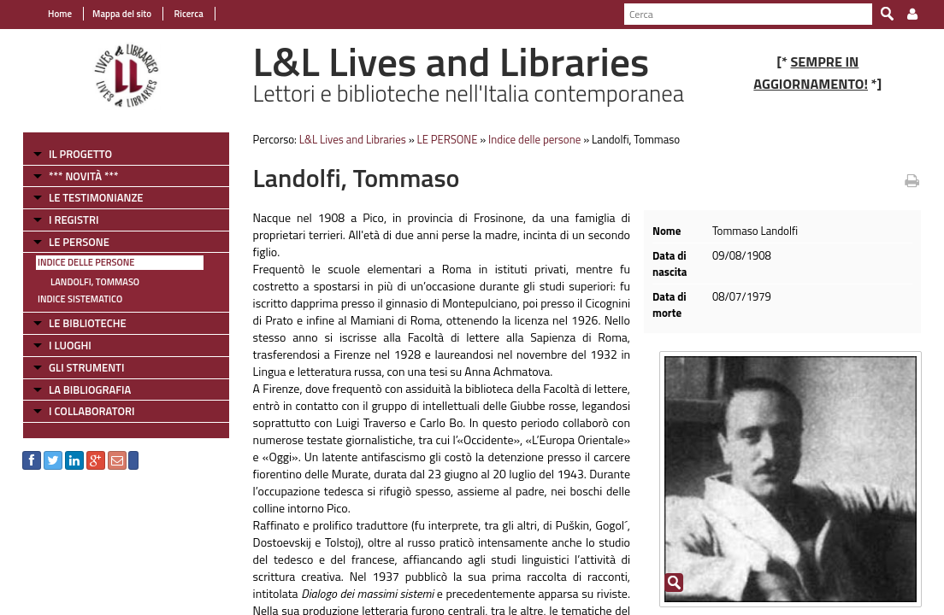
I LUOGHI (60, 345)
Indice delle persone (76, 262)
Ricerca (178, 13)
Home (50, 13)
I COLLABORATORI (82, 410)
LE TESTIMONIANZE (86, 197)
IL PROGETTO (71, 153)
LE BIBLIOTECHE (78, 322)
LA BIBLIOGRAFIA (80, 389)
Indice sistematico (70, 299)
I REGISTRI (64, 219)
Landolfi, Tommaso (85, 282)
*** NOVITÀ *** (74, 175)
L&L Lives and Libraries (347, 139)
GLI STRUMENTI (77, 367)
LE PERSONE (69, 241)
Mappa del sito (112, 13)
